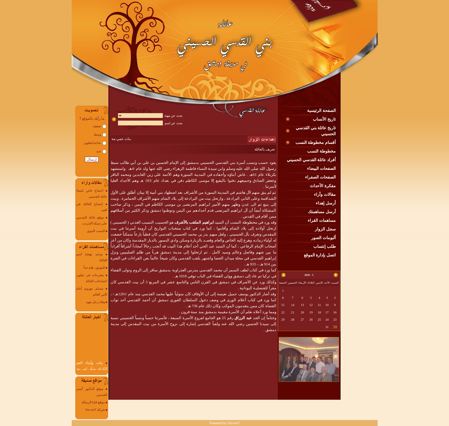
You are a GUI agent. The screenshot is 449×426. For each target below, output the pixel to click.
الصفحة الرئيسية (321, 110)
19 (311, 312)
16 (335, 312)
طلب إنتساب (324, 246)
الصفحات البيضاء (321, 168)
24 (327, 319)
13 (302, 305)
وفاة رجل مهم (95, 302)
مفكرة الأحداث (323, 186)
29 (283, 319)
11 (319, 305)
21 (292, 312)
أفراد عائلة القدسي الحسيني (311, 160)
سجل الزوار (325, 229)
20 (302, 312)
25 (319, 319)
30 (335, 327)
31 (327, 327)
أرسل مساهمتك (322, 212)
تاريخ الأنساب (324, 119)
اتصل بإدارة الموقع (320, 255)
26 (311, 319)
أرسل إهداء (326, 203)
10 (327, 305)
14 (292, 305)
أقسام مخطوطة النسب (315, 142)
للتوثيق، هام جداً (94, 267)
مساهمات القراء (322, 220)
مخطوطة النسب (321, 151)
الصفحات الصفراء (320, 177)
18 (319, 312)
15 (283, 305)
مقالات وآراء (325, 194)
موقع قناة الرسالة (93, 402)
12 (311, 305)
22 (283, 312)
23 (335, 319)
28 (292, 319)
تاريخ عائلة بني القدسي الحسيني (316, 131)
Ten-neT (234, 423)
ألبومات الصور (323, 238)
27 (302, 319)
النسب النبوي (96, 231)
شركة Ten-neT (95, 409)
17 (327, 312)
